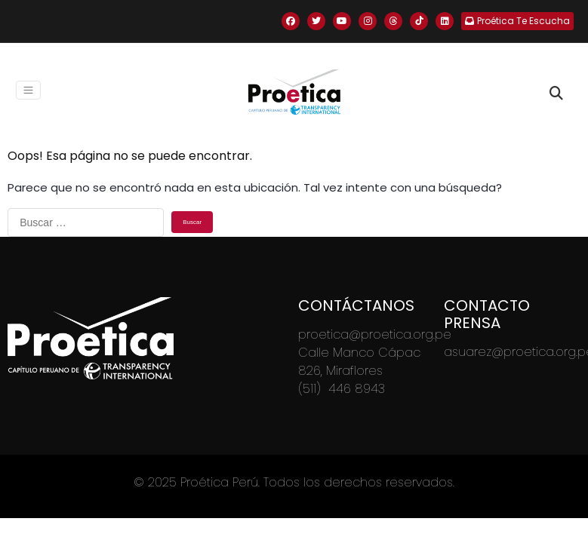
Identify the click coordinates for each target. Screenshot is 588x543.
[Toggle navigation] (28, 90)
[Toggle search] (556, 93)
